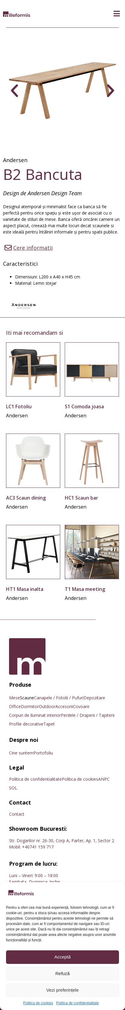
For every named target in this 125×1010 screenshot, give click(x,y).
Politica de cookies (38, 1003)
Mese (14, 698)
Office (15, 706)
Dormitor (30, 706)
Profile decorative (26, 724)
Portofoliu (43, 753)
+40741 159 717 (38, 847)
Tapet (49, 724)
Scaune (27, 698)
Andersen (15, 160)
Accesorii (64, 706)
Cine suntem (21, 753)
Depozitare (94, 698)
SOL (13, 788)
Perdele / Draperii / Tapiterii (87, 715)
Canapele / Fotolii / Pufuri (58, 698)
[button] (116, 13)
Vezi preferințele (62, 990)
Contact (16, 814)
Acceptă (62, 956)
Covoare (81, 706)
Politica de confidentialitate (77, 1003)
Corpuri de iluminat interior (35, 715)
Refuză (62, 973)
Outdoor (47, 706)
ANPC (104, 779)
